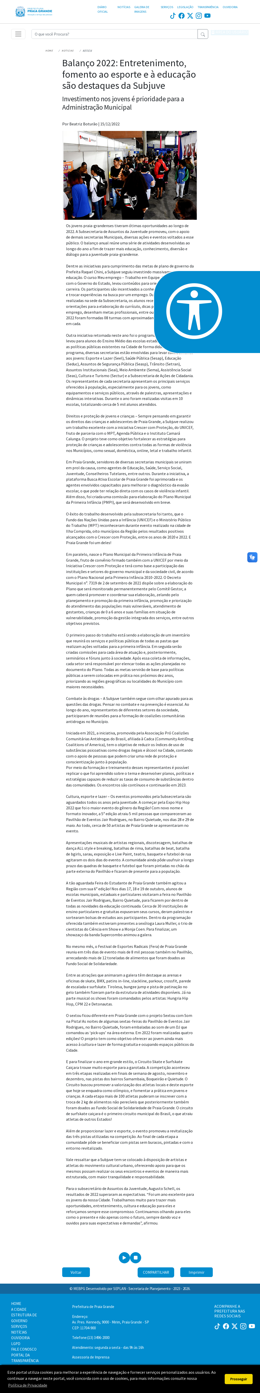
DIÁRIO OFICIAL (103, 9)
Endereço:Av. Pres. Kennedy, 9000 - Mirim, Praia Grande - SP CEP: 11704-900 (110, 1322)
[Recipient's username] (114, 35)
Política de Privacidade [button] (27, 1385)
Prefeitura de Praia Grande (93, 1306)
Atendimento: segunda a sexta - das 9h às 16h (108, 1347)
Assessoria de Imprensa (90, 1357)
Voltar (76, 1274)
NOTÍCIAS (124, 7)
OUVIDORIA (230, 7)
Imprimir (196, 1274)
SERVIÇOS (167, 7)
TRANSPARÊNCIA (208, 7)
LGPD (15, 1343)
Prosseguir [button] (238, 1379)
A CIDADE (18, 1309)
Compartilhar (156, 1274)
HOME (16, 1303)
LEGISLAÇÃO (185, 7)
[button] (229, 35)
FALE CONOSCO (24, 1349)
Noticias (60, 53)
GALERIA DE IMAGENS (141, 9)
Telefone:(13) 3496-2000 (90, 1337)
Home (45, 53)
